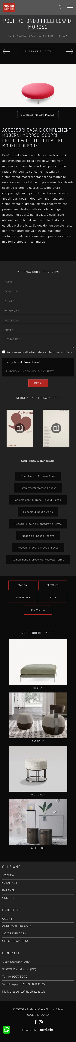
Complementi (46, 36)
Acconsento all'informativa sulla (39, 352)
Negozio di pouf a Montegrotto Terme (38, 524)
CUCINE (7, 919)
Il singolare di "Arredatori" (22, 362)
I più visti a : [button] (38, 609)
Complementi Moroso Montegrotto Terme (38, 559)
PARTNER (8, 890)
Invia (38, 383)
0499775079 (18, 977)
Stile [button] (53, 597)
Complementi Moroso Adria (38, 476)
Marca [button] (22, 585)
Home (11, 36)
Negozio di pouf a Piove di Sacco (38, 547)
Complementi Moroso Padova (38, 488)
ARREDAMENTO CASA (17, 926)
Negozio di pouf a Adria (38, 512)
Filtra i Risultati (38, 51)
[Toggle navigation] (70, 7)
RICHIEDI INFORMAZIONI (38, 115)
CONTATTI (8, 898)
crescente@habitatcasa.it (27, 992)
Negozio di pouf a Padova (38, 536)
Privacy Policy (62, 352)
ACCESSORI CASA (14, 933)
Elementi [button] (53, 585)
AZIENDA (8, 875)
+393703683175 (32, 984)
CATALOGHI (10, 883)
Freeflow (62, 36)
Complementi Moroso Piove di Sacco (38, 500)
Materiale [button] (23, 597)
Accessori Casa (26, 36)
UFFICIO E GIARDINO (15, 941)
